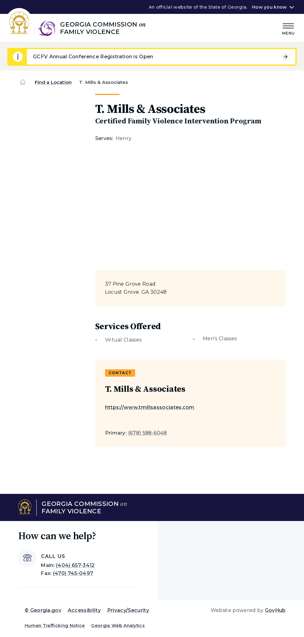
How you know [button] (269, 7)
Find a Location (53, 82)
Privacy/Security (128, 610)
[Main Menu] (288, 28)
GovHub (275, 610)
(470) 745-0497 (73, 573)
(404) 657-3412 (75, 565)
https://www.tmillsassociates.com (150, 407)
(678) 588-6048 (147, 433)
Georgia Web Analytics (118, 625)
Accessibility (84, 610)
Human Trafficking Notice (55, 625)
